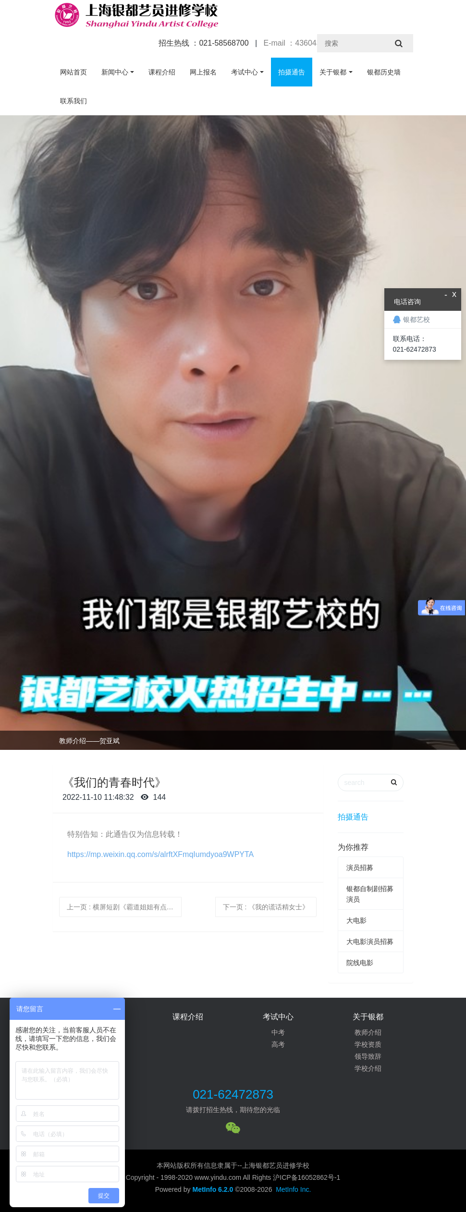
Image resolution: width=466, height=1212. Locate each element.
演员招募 (359, 867)
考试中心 (244, 72)
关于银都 (332, 72)
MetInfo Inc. (293, 1189)
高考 (278, 1044)
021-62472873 (233, 1094)
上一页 (123, 907)
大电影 (356, 920)
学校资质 (368, 1044)
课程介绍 (161, 72)
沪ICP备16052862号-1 (306, 1177)
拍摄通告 (291, 72)
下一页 (266, 907)
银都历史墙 (384, 72)
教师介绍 (368, 1032)
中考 (278, 1032)
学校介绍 (368, 1068)
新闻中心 (114, 72)
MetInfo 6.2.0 (212, 1189)
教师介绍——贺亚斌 (89, 741)
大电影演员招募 (369, 941)
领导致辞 (368, 1056)
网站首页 (73, 72)
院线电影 (359, 963)
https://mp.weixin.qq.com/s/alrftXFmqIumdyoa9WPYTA (160, 854)
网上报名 (203, 72)
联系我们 (73, 101)
